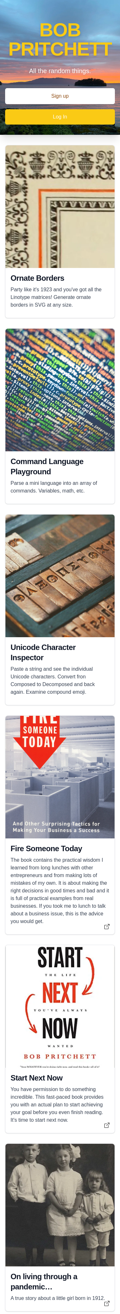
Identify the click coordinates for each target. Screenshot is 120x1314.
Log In (60, 116)
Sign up (59, 96)
